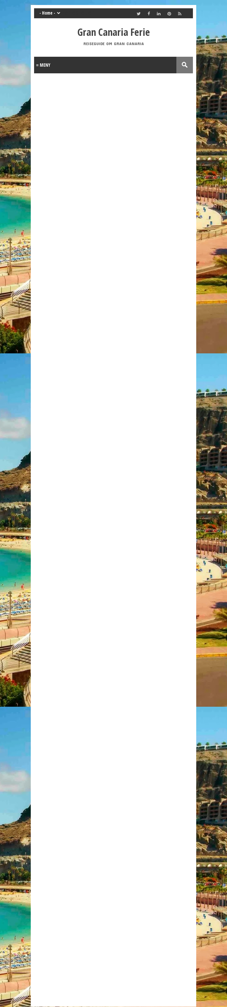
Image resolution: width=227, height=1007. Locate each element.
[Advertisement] (87, 345)
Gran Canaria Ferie (113, 32)
